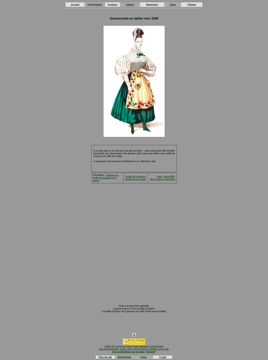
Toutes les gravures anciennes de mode (135, 178)
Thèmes (191, 4)
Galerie (130, 4)
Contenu (112, 4)
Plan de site (105, 357)
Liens (143, 357)
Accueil (75, 4)
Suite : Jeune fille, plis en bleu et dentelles (162, 178)
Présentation (95, 4)
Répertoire (152, 4)
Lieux (173, 4)
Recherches (124, 357)
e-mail (162, 357)
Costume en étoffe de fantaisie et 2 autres (106, 178)
